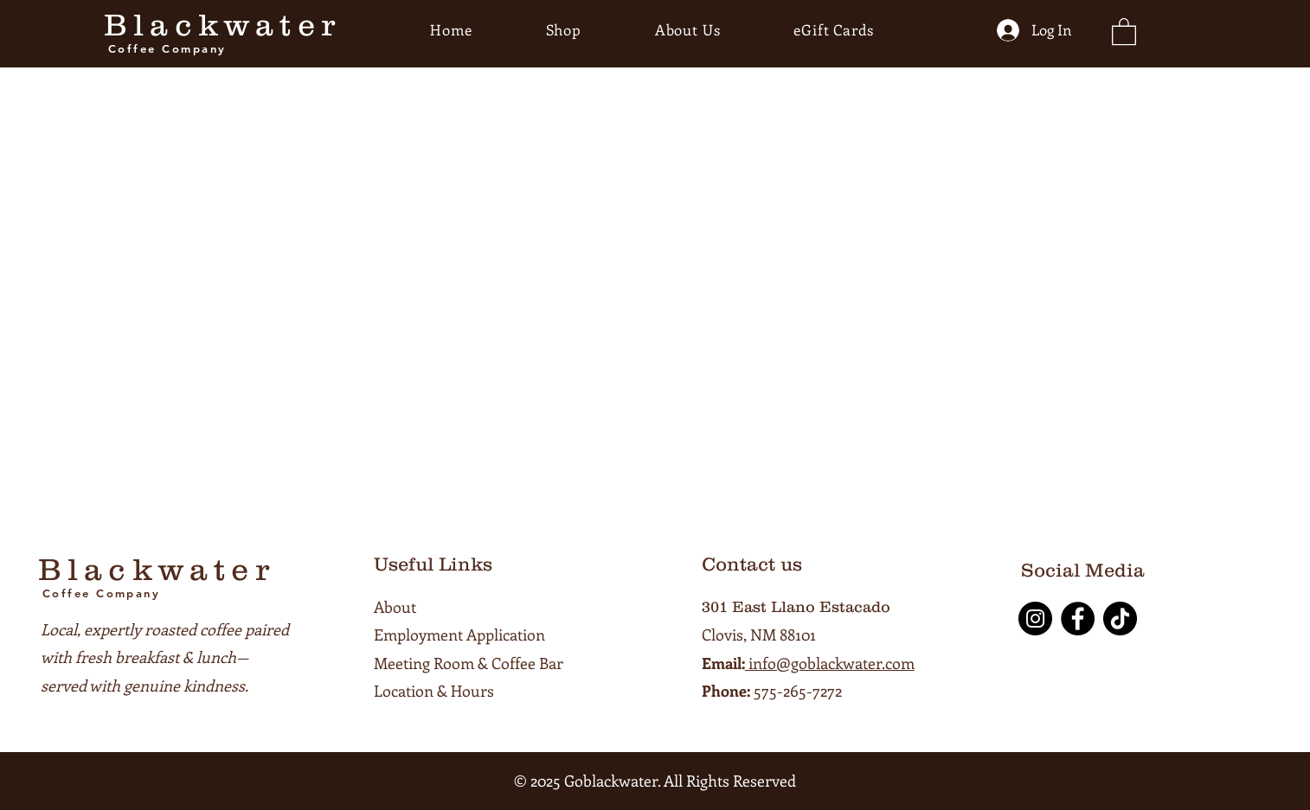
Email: (723, 663)
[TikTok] (1120, 618)
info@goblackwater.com (830, 663)
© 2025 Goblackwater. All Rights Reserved (655, 780)
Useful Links (433, 564)
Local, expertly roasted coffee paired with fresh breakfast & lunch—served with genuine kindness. (165, 657)
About (395, 606)
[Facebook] (1078, 618)
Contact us (752, 564)
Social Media (1083, 570)
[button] (1124, 30)
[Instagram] (1035, 618)
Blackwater (222, 24)
